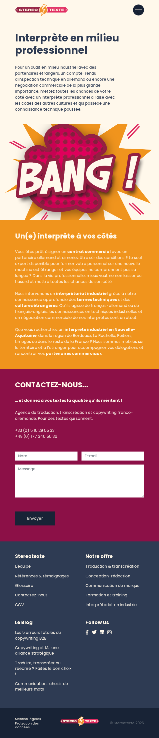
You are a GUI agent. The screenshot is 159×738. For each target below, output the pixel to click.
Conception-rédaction (108, 576)
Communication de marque (113, 585)
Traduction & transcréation (112, 566)
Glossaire (24, 585)
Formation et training (106, 595)
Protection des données (27, 725)
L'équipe (23, 566)
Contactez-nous (31, 595)
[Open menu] (138, 9)
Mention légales (28, 719)
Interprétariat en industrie (111, 605)
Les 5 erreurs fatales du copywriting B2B (38, 635)
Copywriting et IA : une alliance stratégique (37, 650)
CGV (19, 605)
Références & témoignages (42, 576)
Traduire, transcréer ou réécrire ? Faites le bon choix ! (43, 668)
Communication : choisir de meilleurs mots (41, 686)
